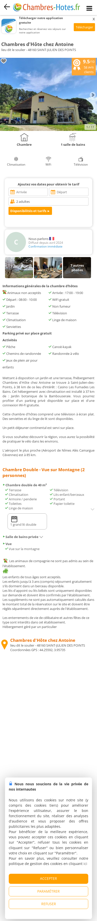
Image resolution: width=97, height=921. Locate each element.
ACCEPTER (48, 878)
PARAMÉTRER (48, 891)
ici (85, 863)
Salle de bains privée (22, 537)
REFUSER (48, 903)
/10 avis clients (83, 66)
